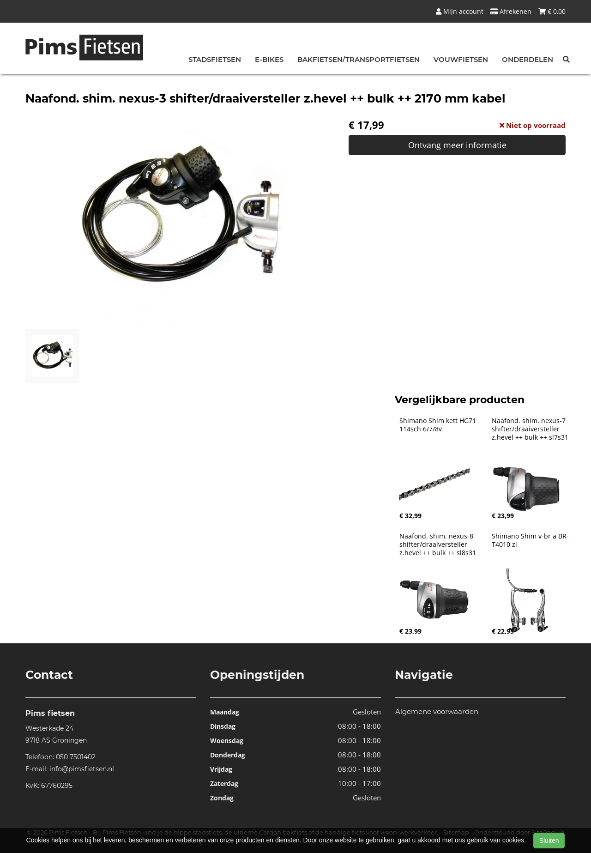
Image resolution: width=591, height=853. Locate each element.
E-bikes (269, 59)
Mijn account (459, 11)
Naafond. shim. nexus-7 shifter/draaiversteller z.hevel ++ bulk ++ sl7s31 (530, 429)
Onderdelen (527, 59)
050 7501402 (76, 757)
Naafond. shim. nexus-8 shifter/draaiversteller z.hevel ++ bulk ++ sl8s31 (437, 544)
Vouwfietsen (461, 59)
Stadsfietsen (214, 59)
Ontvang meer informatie (457, 145)
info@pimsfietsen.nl (81, 769)
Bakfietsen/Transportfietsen (358, 59)
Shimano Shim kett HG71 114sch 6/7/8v (438, 425)
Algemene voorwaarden (436, 711)
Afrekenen (510, 11)
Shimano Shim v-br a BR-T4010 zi (530, 540)
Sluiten (549, 840)
